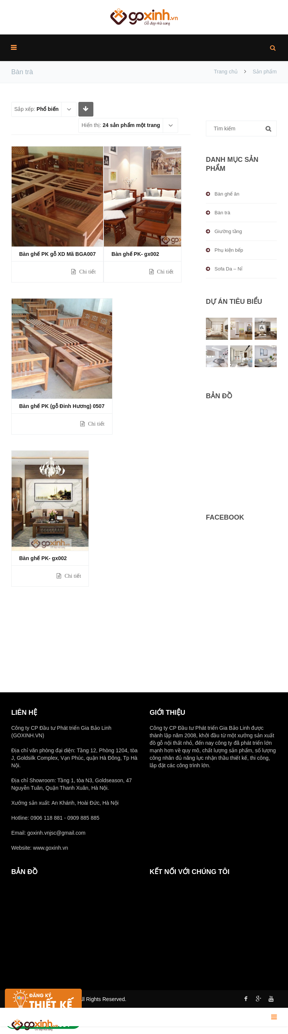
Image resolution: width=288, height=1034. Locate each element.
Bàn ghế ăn (226, 194)
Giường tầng (228, 231)
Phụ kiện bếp (228, 250)
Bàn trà (222, 212)
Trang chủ (226, 72)
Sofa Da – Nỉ (228, 269)
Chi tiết (87, 271)
